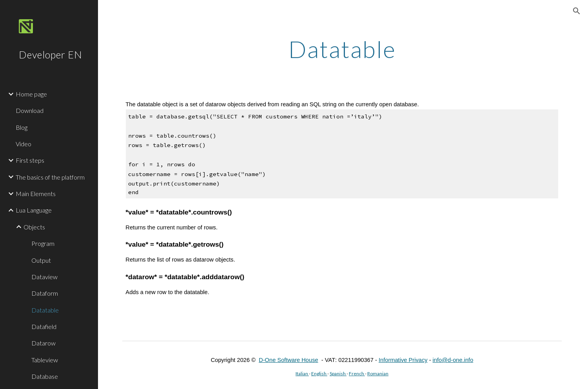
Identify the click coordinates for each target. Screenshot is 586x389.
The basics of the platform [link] (50, 177)
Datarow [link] (43, 343)
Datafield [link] (43, 326)
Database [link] (44, 376)
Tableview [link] (44, 360)
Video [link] (23, 143)
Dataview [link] (44, 276)
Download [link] (30, 110)
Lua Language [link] (34, 210)
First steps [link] (30, 160)
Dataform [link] (44, 293)
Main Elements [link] (36, 193)
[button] (576, 11)
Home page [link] (31, 94)
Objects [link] (34, 227)
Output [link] (41, 260)
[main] (342, 49)
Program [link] (42, 243)
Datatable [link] (45, 310)
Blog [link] (21, 127)
